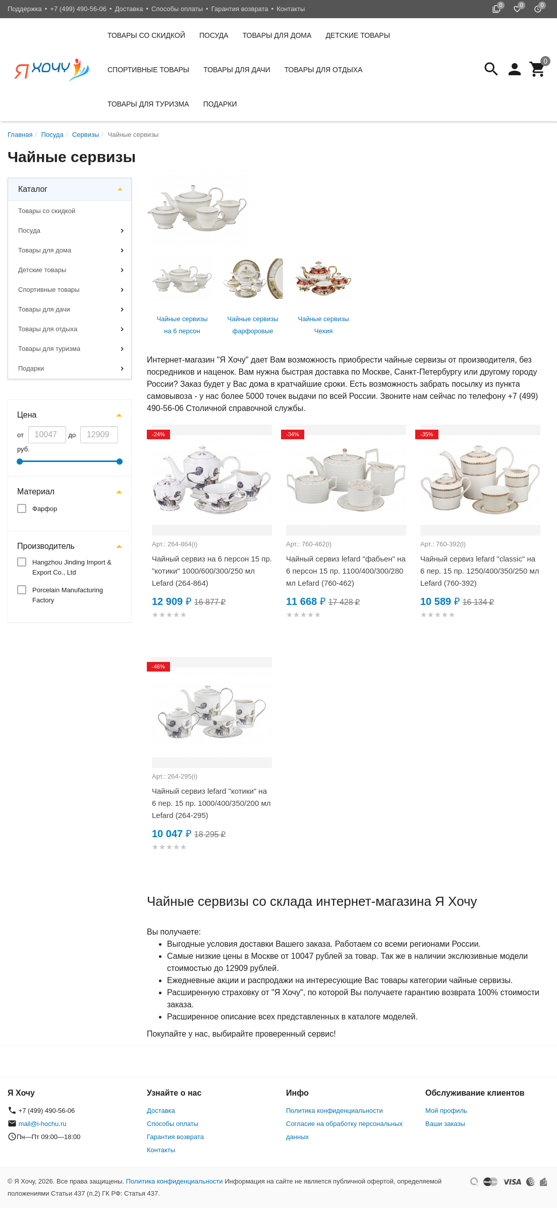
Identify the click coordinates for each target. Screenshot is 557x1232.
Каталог (32, 189)
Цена (26, 414)
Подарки (220, 104)
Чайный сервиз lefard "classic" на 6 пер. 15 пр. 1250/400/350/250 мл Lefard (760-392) (479, 570)
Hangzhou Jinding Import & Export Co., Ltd (72, 567)
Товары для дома (277, 35)
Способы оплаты (177, 9)
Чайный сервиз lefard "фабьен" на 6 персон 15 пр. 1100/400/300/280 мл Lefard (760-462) (346, 570)
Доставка (129, 9)
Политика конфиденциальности (334, 1110)
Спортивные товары (148, 70)
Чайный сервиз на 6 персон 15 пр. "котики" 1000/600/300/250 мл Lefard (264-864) (212, 570)
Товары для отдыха (324, 70)
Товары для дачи (236, 70)
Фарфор (45, 508)
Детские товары (357, 35)
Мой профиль (446, 1110)
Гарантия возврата (239, 9)
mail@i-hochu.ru (43, 1123)
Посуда (214, 35)
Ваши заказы (445, 1123)
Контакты (290, 9)
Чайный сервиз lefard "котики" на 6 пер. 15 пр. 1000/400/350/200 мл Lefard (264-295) (211, 803)
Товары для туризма (148, 104)
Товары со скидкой (146, 35)
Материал (35, 491)
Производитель (46, 546)
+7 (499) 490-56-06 (78, 9)
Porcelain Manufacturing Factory (67, 595)
